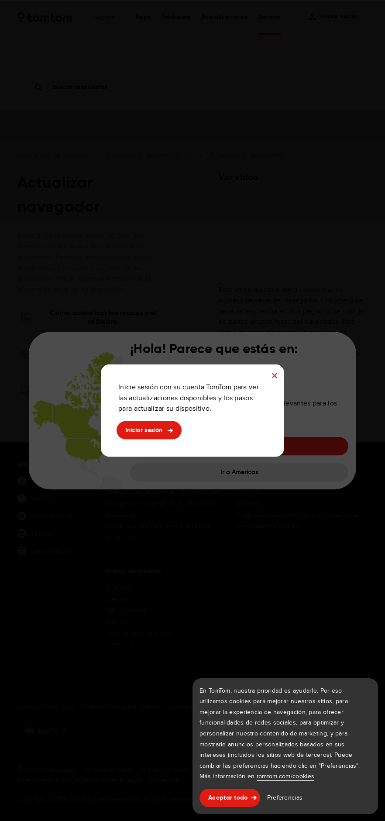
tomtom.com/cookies (285, 776)
